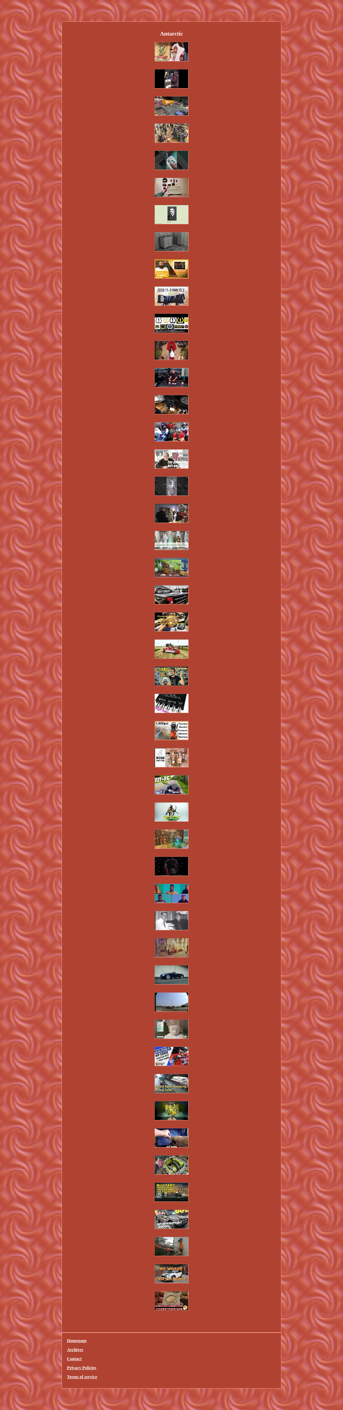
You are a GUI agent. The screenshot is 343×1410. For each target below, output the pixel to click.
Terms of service (82, 1376)
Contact (74, 1358)
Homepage (77, 1340)
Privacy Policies (81, 1367)
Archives (75, 1349)
